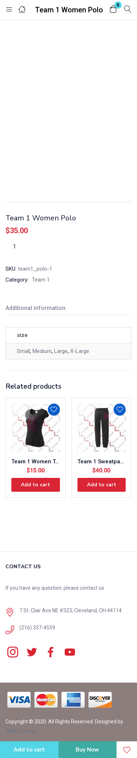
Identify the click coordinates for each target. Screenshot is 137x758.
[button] (113, 9)
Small (23, 351)
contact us (92, 588)
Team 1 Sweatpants (101, 461)
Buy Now (87, 749)
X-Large (79, 351)
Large (61, 351)
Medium (42, 351)
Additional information (35, 308)
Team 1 (41, 279)
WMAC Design (21, 731)
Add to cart (29, 749)
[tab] (38, 309)
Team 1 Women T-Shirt (35, 461)
